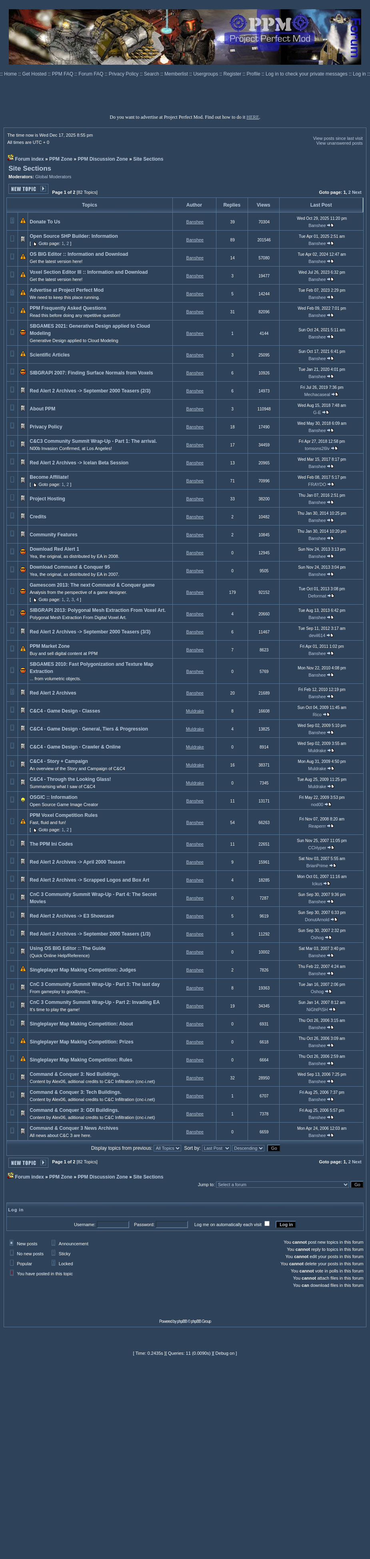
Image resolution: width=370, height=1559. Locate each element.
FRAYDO (317, 484)
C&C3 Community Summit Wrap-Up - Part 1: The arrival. (93, 441)
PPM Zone (60, 159)
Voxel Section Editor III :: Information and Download (89, 272)
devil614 (317, 635)
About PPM (42, 409)
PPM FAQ (63, 74)
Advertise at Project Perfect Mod (67, 290)
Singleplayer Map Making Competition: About (81, 1024)
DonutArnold (317, 919)
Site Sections (148, 159)
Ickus (317, 883)
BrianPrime (317, 865)
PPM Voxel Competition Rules (64, 815)
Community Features (53, 535)
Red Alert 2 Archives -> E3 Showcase (72, 916)
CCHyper (317, 847)
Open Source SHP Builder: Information (74, 236)
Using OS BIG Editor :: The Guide (68, 948)
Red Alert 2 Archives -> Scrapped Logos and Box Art (89, 880)
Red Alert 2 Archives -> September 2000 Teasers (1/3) (90, 934)
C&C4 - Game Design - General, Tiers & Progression (89, 729)
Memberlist (176, 74)
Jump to (206, 1184)
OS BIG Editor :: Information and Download (79, 254)
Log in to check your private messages (307, 74)
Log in (359, 74)
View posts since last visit (338, 138)
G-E (317, 412)
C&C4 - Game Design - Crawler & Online (75, 747)
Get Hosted (35, 74)
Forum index (29, 159)
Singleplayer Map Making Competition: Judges (83, 970)
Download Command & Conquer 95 (70, 567)
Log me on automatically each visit (228, 1224)
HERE (252, 117)
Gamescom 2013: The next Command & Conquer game (92, 585)
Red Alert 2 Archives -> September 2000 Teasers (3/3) (90, 632)
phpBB (182, 1321)
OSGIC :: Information (53, 797)
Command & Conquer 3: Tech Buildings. (75, 1092)
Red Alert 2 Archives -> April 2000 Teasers (77, 862)
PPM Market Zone (50, 646)
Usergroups (206, 74)
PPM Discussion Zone (103, 159)
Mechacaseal (317, 394)
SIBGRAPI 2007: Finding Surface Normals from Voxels (91, 373)
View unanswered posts (339, 143)
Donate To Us (45, 222)
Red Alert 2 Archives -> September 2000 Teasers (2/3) (90, 391)
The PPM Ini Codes (51, 844)
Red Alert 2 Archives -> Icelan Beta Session (79, 463)
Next (357, 192)
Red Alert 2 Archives (53, 693)
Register (233, 74)
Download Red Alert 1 (54, 549)
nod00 (317, 804)
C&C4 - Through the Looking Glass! (70, 779)
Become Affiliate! (49, 477)
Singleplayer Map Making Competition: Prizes (81, 1042)
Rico (317, 714)
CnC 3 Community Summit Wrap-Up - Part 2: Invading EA (95, 1002)
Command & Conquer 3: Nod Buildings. (75, 1074)
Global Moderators (53, 176)
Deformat (317, 595)
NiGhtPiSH (317, 1009)
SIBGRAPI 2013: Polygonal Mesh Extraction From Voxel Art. (98, 610)
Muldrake (195, 711)
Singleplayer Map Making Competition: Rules (81, 1060)
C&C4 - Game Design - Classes (65, 711)
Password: (144, 1224)
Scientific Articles (50, 355)
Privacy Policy (124, 74)
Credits (38, 517)
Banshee (195, 221)
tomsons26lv (317, 448)
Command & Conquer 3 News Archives (74, 1128)
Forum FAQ (91, 74)
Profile (254, 74)
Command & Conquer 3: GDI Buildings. (74, 1110)
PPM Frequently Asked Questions (68, 308)
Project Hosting (47, 499)
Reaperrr (317, 826)
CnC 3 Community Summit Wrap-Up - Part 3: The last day (95, 984)
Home (11, 74)
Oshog (317, 937)
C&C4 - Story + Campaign (59, 761)
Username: (85, 1224)
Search (152, 74)
